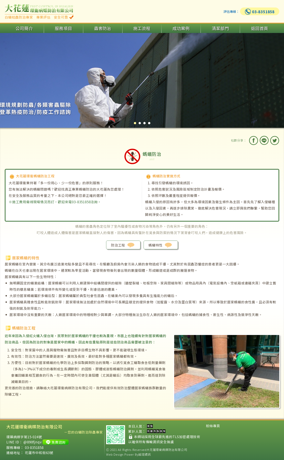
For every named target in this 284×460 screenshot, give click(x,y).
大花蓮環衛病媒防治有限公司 (167, 450)
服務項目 (63, 28)
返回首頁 (259, 28)
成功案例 (181, 28)
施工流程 (141, 28)
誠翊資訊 (144, 454)
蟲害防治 (102, 28)
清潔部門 (220, 28)
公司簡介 (24, 28)
